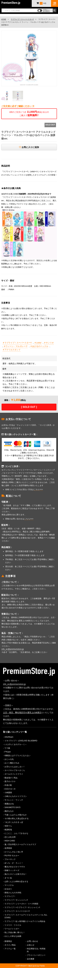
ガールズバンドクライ (13, 774)
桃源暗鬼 (8, 830)
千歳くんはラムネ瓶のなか (15, 815)
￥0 (41, 3)
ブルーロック (10, 859)
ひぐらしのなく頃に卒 (13, 852)
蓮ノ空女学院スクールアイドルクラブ (20, 844)
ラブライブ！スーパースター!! (22, 19)
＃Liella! (37, 343)
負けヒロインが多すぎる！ (15, 874)
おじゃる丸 (9, 759)
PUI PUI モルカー (11, 856)
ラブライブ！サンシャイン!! (16, 900)
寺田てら (8, 826)
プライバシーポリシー (36, 955)
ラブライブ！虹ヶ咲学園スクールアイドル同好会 (24, 921)
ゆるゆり (8, 889)
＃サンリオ (49, 343)
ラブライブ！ (10, 896)
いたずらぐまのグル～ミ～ (15, 744)
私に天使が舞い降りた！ (14, 932)
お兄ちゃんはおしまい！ (14, 767)
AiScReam (8, 737)
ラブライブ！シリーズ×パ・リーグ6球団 (21, 904)
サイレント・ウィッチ (13, 800)
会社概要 (30, 959)
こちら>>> (38, 489)
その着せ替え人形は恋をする (16, 818)
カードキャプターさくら (14, 770)
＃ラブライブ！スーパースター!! (17, 343)
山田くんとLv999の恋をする (16, 881)
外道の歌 (8, 785)
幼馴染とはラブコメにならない (17, 755)
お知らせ (30, 945)
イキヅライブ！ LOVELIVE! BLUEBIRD (20, 741)
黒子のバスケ (10, 781)
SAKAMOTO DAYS (12, 807)
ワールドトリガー (11, 929)
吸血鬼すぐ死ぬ (10, 778)
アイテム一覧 (10, 949)
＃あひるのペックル (39, 346)
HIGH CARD (9, 841)
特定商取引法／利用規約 (36, 950)
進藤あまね (9, 804)
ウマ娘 (7, 748)
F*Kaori (7, 752)
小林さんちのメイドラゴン (15, 796)
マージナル (9, 885)
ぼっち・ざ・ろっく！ (13, 863)
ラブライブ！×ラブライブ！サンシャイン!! (22, 907)
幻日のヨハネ (10, 789)
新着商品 (8, 941)
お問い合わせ (32, 941)
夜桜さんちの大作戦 (12, 893)
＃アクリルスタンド (11, 350)
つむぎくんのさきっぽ (13, 822)
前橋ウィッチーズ (11, 870)
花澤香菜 (8, 848)
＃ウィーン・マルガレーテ (16, 346)
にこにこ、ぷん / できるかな (16, 833)
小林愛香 (8, 793)
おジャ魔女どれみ (11, 763)
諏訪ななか (9, 811)
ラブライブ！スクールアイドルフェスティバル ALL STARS (25, 916)
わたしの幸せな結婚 (12, 936)
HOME (3, 19)
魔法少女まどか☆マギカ (14, 867)
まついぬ (8, 878)
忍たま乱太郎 (10, 837)
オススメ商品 (10, 945)
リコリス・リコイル (12, 925)
